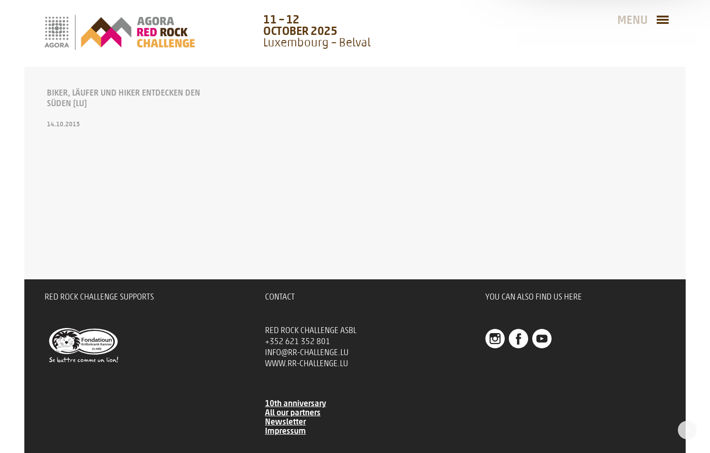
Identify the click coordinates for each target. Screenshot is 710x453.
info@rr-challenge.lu (307, 352)
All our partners (293, 413)
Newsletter (285, 422)
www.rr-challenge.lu (306, 363)
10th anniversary (295, 403)
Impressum (285, 431)
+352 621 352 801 (297, 341)
